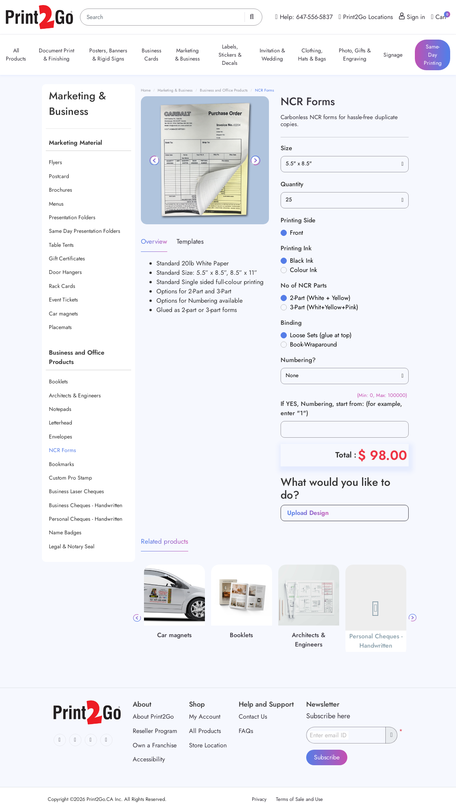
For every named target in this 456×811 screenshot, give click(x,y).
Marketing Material (75, 142)
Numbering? (298, 359)
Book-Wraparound (313, 344)
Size (286, 148)
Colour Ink (303, 269)
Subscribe (327, 757)
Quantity (292, 184)
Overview (154, 241)
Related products (164, 541)
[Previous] (155, 160)
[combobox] (345, 164)
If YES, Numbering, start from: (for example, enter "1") (341, 408)
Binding (291, 322)
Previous (137, 618)
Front (296, 232)
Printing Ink (296, 248)
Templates (190, 241)
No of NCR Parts (304, 285)
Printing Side (298, 220)
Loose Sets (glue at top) (321, 335)
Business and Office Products (76, 357)
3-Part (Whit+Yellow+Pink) (324, 307)
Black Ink (301, 260)
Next (412, 618)
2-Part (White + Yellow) (320, 297)
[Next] (255, 160)
